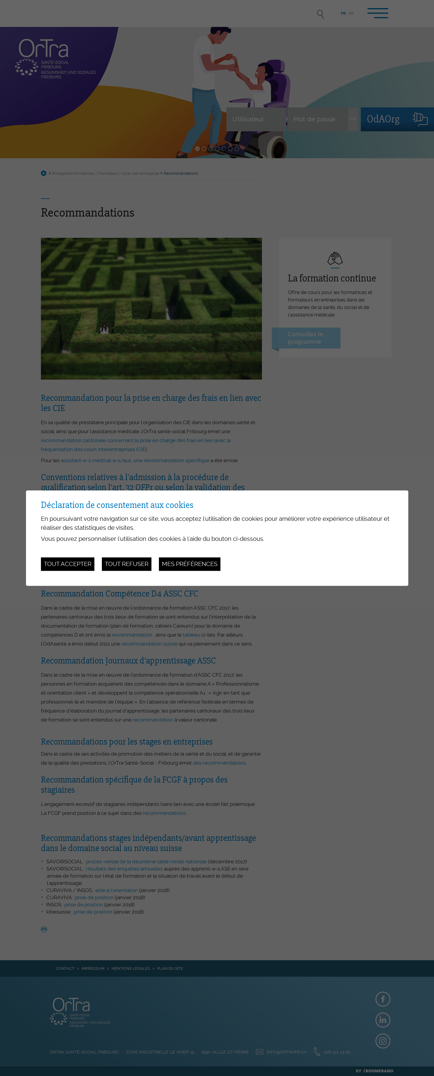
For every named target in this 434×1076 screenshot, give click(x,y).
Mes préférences (189, 564)
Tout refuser (126, 564)
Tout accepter (67, 564)
